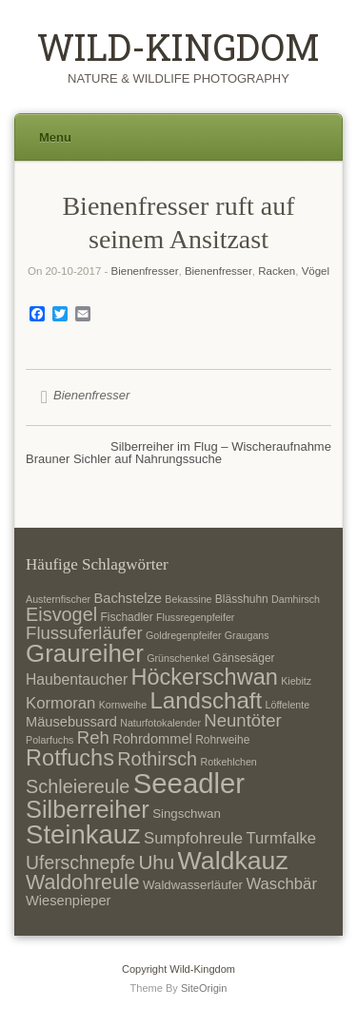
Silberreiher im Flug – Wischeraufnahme (220, 446)
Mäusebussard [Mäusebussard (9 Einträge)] (71, 721)
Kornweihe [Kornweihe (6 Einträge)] (123, 704)
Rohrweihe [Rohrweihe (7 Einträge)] (222, 739)
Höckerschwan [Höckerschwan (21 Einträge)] (203, 677)
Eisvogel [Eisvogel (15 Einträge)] (61, 614)
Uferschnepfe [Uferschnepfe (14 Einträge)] (80, 862)
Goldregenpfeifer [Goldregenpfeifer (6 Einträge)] (183, 635)
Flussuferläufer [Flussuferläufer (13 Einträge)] (84, 633)
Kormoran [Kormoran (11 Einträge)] (60, 703)
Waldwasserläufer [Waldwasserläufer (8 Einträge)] (193, 885)
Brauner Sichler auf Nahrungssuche (124, 459)
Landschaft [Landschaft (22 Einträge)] (205, 700)
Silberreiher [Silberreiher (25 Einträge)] (87, 809)
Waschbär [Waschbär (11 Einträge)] (281, 884)
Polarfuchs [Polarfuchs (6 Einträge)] (49, 740)
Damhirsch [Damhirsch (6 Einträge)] (295, 599)
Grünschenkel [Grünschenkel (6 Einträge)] (178, 658)
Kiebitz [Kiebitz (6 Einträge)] (296, 681)
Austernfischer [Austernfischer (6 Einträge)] (58, 599)
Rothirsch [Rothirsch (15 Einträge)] (157, 758)
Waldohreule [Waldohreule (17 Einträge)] (83, 882)
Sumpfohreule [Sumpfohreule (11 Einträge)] (193, 838)
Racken (276, 271)
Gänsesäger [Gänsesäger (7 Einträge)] (243, 658)
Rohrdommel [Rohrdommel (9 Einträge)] (152, 738)
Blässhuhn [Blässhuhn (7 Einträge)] (241, 599)
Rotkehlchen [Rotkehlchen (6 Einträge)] (229, 761)
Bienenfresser (145, 271)
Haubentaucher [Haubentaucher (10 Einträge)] (77, 679)
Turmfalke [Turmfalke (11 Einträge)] (281, 838)
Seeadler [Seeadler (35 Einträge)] (189, 783)
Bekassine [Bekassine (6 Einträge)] (188, 599)
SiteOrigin (204, 988)
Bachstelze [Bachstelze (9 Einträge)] (128, 598)
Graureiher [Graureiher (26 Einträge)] (85, 653)
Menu (55, 137)
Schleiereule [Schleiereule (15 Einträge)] (77, 786)
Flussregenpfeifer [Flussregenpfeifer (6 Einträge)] (195, 617)
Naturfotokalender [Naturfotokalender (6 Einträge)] (160, 722)
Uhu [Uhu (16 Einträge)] (156, 862)
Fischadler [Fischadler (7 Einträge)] (126, 617)
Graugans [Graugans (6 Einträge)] (247, 635)
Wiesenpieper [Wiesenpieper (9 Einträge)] (68, 900)
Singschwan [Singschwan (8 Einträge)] (186, 813)
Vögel (315, 271)
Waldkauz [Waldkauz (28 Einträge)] (233, 860)
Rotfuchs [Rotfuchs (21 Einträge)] (70, 758)
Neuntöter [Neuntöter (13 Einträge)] (242, 720)
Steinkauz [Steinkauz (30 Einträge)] (83, 834)
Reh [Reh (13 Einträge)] (93, 737)
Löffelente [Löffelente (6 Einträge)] (288, 704)
